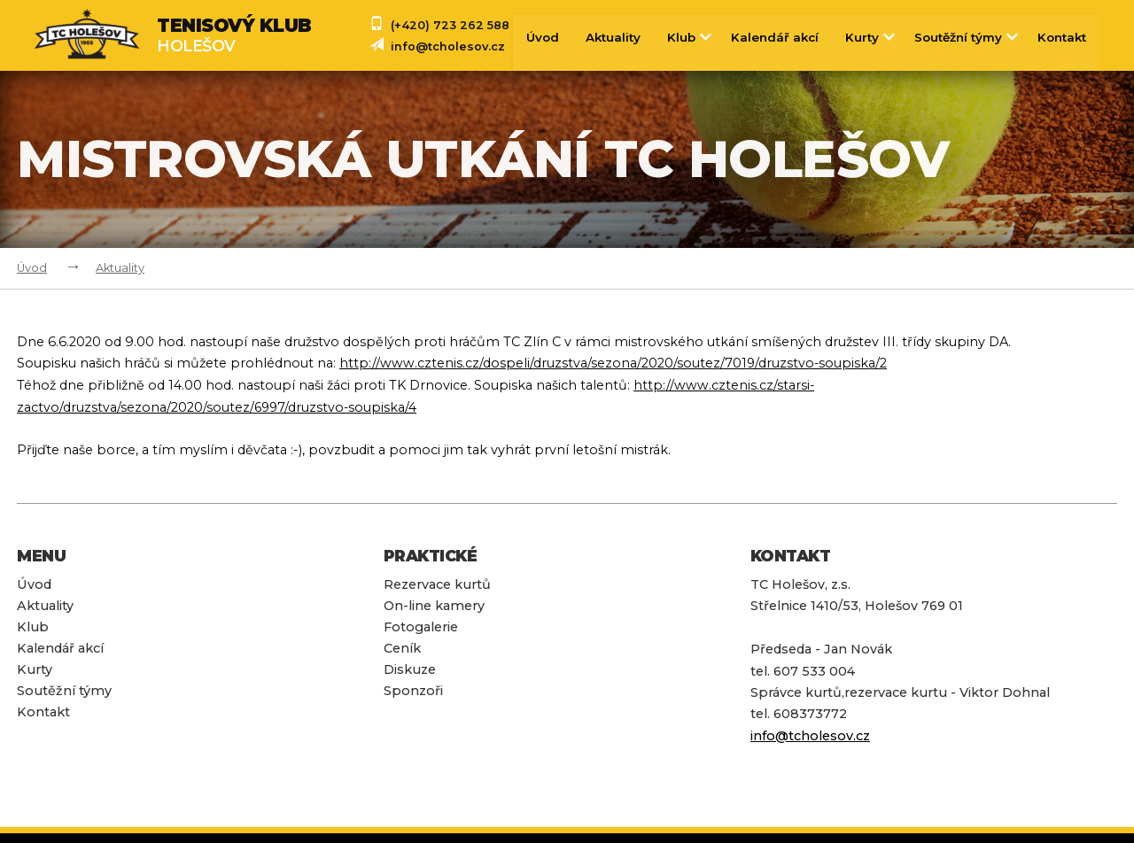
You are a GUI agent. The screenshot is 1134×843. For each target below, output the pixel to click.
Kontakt (1062, 37)
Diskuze (410, 668)
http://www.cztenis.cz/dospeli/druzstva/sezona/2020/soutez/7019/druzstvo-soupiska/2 (614, 363)
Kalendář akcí (774, 37)
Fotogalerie (421, 625)
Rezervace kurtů (437, 582)
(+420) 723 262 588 (450, 25)
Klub (689, 37)
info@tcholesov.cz (448, 46)
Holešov (234, 35)
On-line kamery (434, 604)
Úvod (540, 37)
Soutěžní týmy (967, 37)
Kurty (871, 37)
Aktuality (612, 37)
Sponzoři (413, 689)
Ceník (402, 646)
